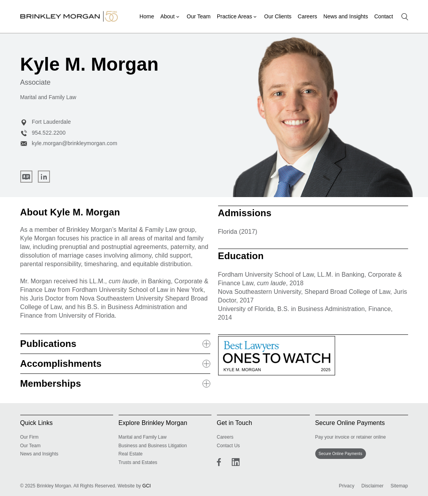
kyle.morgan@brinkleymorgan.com (68, 143)
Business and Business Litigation (153, 445)
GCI (146, 486)
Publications (115, 343)
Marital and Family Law (143, 437)
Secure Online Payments (340, 454)
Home (147, 16)
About (167, 16)
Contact (383, 16)
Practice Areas (234, 16)
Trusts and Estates (138, 462)
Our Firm (29, 437)
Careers (307, 16)
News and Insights (345, 16)
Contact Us (228, 445)
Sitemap (399, 486)
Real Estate (131, 454)
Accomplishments (115, 363)
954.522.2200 (43, 133)
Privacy (346, 486)
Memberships (115, 383)
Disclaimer (372, 486)
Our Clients (277, 16)
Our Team (199, 16)
